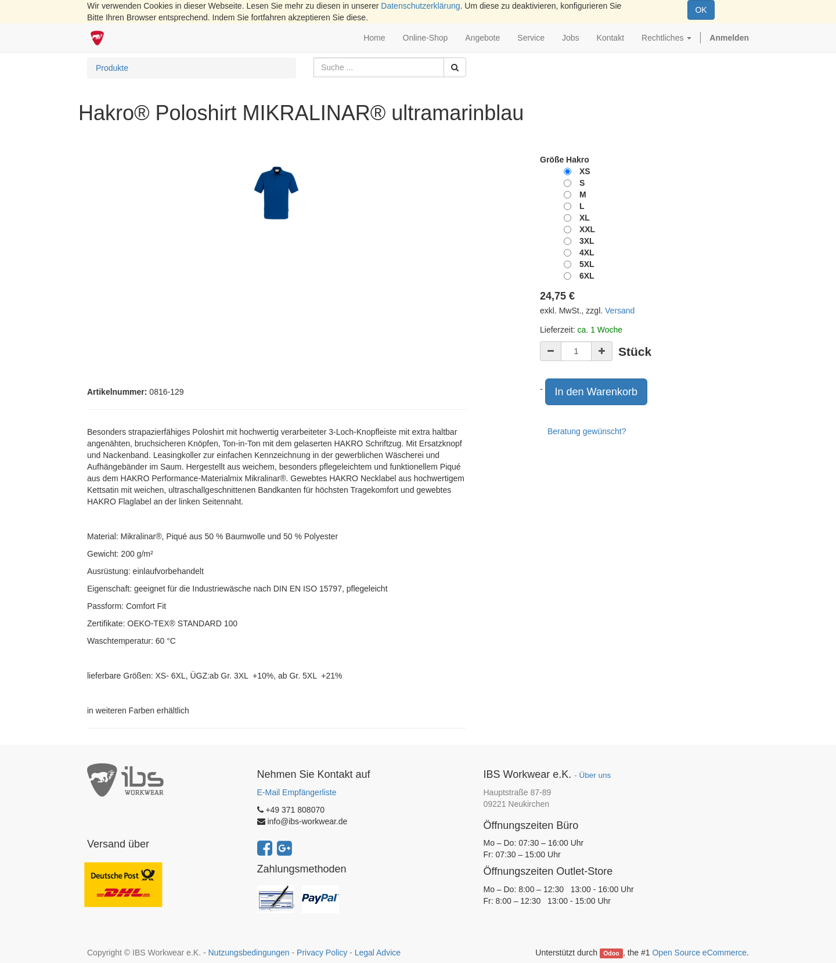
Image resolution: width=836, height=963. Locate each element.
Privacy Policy (322, 952)
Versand (620, 310)
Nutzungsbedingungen (248, 952)
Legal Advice (378, 952)
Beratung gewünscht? (586, 431)
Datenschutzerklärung (420, 5)
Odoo (611, 953)
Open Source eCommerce (699, 952)
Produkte (112, 68)
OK (701, 10)
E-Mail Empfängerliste (297, 792)
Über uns (595, 775)
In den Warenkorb (596, 392)
